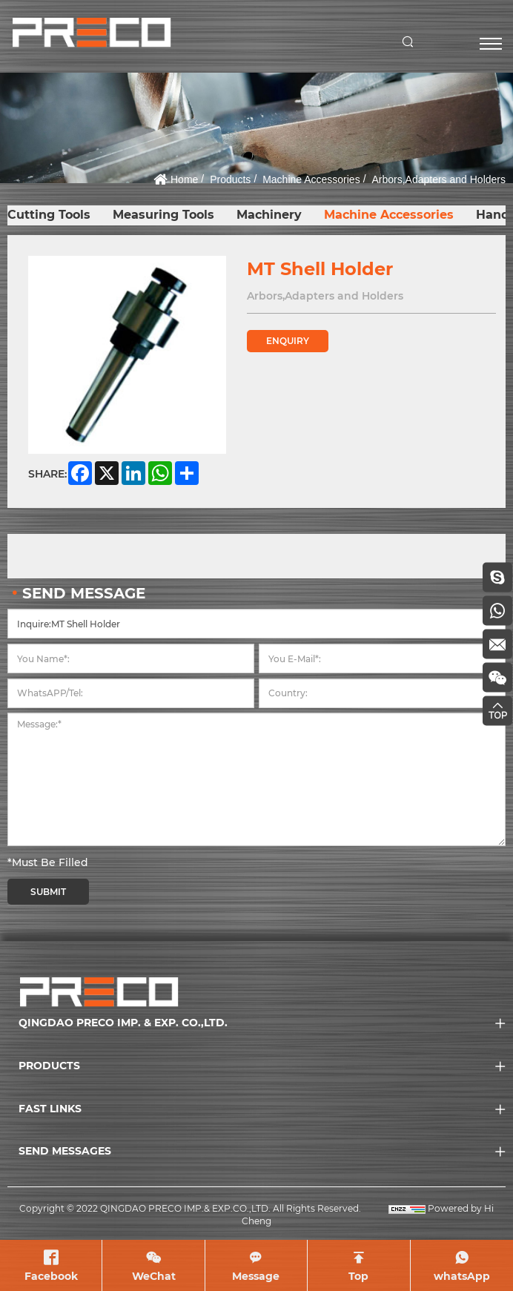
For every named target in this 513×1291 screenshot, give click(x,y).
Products (230, 179)
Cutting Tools (48, 215)
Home (184, 179)
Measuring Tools (163, 215)
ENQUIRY (287, 340)
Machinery (269, 215)
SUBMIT (48, 891)
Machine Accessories (311, 179)
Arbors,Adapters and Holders (438, 179)
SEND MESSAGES (65, 1151)
